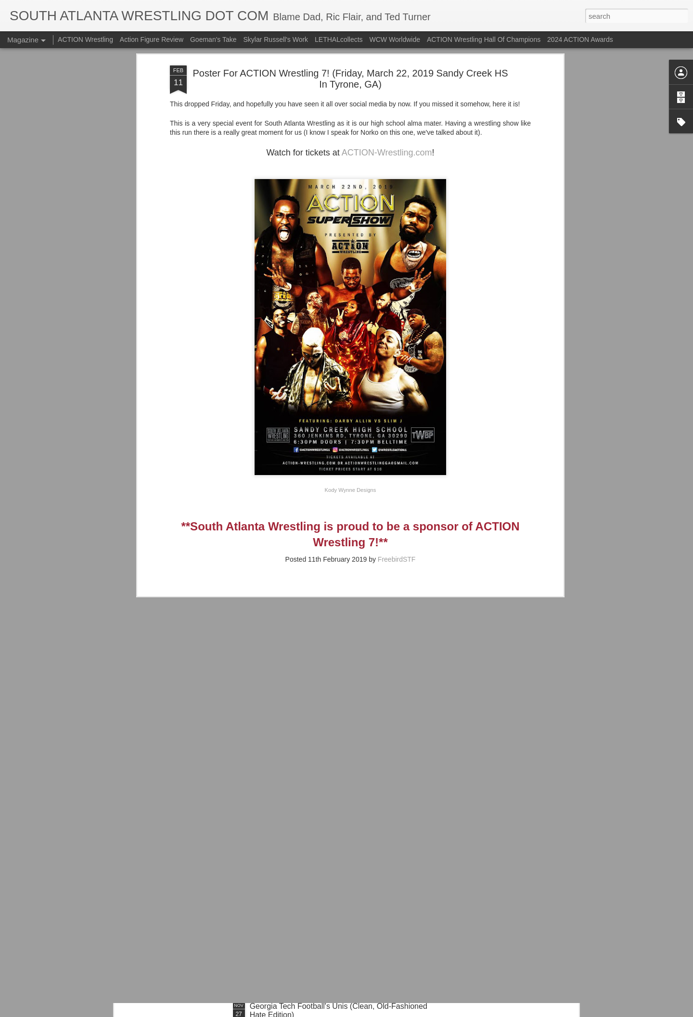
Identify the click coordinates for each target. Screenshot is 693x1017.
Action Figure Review (151, 39)
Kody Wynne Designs (350, 422)
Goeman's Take (213, 39)
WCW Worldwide (395, 39)
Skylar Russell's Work (275, 39)
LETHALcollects (339, 39)
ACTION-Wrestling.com (387, 84)
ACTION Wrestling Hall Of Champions (483, 39)
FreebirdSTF (397, 491)
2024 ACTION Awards (580, 39)
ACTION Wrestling (85, 39)
